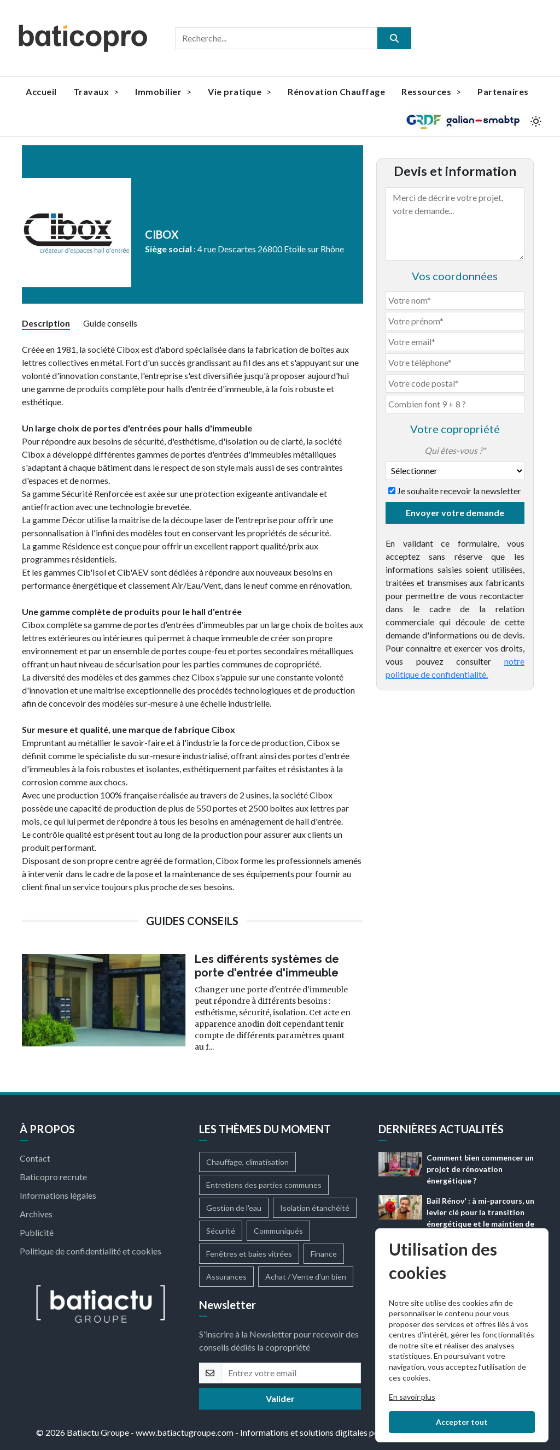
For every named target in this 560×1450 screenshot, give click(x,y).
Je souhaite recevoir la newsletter (459, 491)
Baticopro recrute (53, 1176)
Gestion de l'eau (233, 1207)
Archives (36, 1214)
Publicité (37, 1232)
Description (46, 323)
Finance (324, 1253)
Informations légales (58, 1195)
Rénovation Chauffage (336, 91)
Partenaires (503, 91)
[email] (291, 1373)
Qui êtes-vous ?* (455, 450)
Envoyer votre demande (455, 512)
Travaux (96, 91)
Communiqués (278, 1230)
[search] (394, 38)
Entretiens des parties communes (264, 1184)
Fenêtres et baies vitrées (249, 1253)
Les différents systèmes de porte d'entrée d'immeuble (267, 965)
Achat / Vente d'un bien (305, 1276)
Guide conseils (110, 323)
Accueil (41, 91)
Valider (280, 1398)
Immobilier (163, 91)
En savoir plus (412, 1396)
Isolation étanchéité (314, 1207)
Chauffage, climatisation (247, 1162)
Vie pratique (239, 91)
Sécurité (220, 1230)
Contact (35, 1158)
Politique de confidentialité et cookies (90, 1251)
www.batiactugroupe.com (185, 1432)
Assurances (226, 1276)
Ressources (431, 91)
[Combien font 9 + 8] (455, 404)
